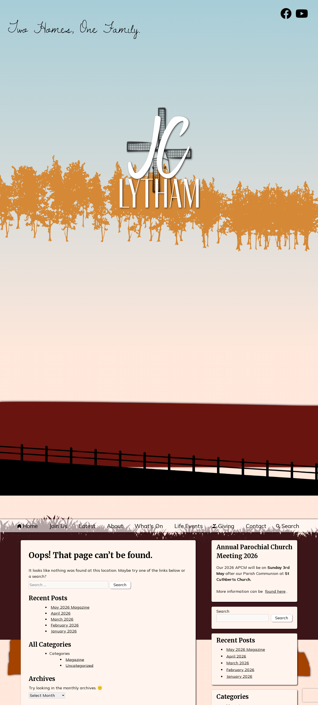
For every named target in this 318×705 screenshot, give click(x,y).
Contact (256, 526)
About (115, 526)
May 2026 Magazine (70, 607)
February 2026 (65, 625)
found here (275, 591)
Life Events (188, 526)
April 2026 (61, 613)
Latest (87, 526)
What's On (148, 526)
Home (27, 526)
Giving (223, 526)
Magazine (75, 659)
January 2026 (64, 631)
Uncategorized (79, 665)
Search (287, 526)
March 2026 (62, 619)
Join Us (58, 526)
